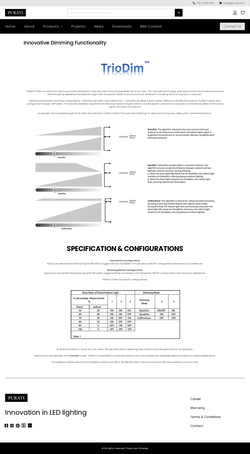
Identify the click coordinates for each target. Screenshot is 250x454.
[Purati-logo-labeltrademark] (15, 9)
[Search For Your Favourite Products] (121, 13)
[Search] (179, 13)
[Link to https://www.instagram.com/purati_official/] (12, 426)
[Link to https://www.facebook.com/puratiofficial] (6, 426)
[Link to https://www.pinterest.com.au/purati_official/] (18, 426)
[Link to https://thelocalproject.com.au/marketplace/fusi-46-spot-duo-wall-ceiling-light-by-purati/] (30, 426)
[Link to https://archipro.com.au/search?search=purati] (24, 426)
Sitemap (143, 448)
